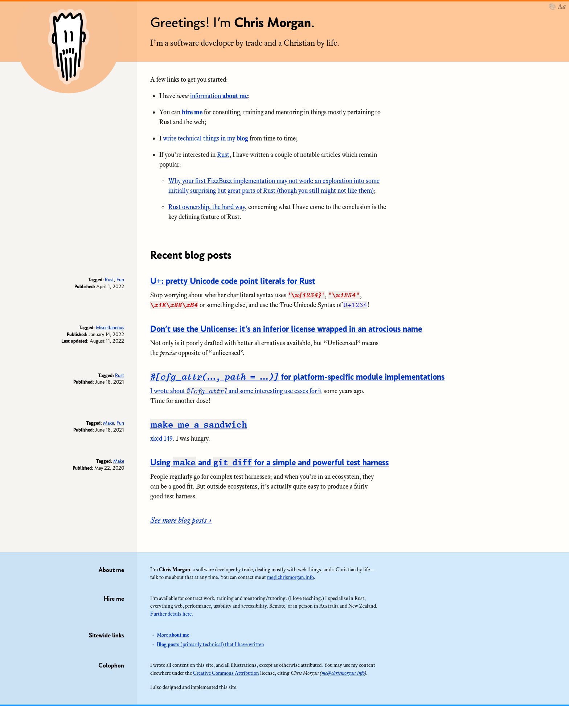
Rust (223, 155)
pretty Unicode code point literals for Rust (232, 280)
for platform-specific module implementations (297, 376)
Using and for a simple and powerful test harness (269, 462)
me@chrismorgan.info (290, 577)
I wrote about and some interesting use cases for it (236, 391)
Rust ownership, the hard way (206, 207)
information (219, 96)
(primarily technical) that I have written (210, 644)
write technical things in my (205, 138)
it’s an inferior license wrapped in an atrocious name (286, 328)
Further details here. (171, 614)
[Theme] (557, 6)
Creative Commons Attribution (226, 673)
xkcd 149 (161, 438)
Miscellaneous (110, 327)
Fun (120, 279)
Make (108, 423)
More (173, 635)
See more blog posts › (181, 520)
